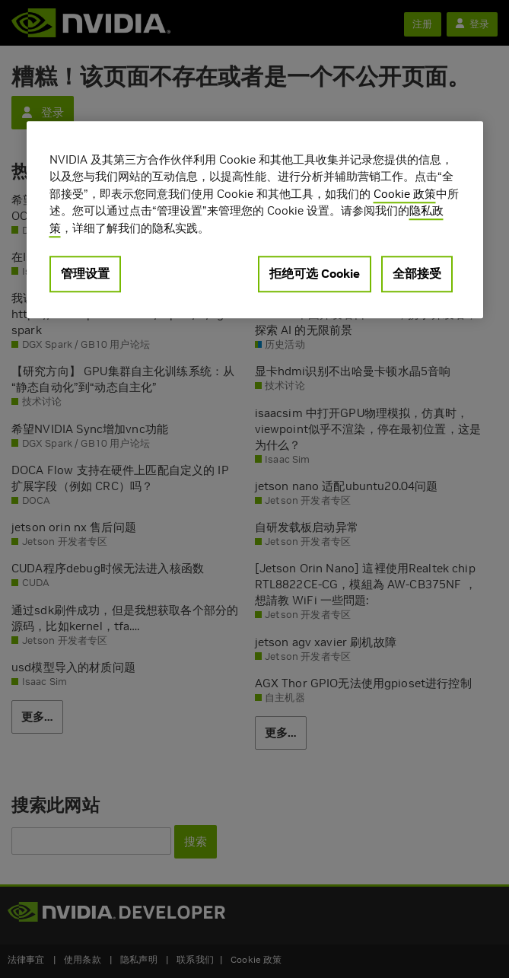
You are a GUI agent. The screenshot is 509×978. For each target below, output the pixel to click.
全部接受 (417, 274)
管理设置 (85, 274)
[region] (255, 220)
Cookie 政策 (405, 193)
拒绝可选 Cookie (314, 274)
